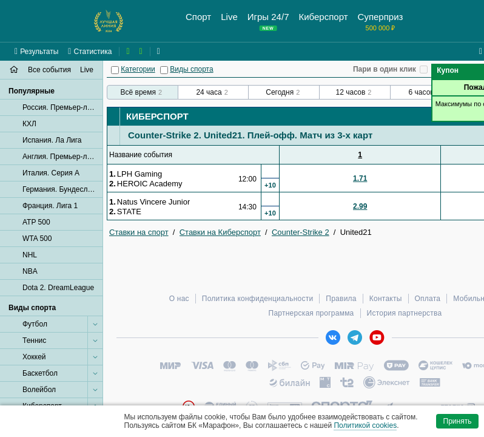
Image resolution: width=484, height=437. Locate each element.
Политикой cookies (365, 425)
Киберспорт (157, 116)
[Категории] (115, 70)
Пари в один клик (384, 69)
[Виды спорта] (164, 70)
